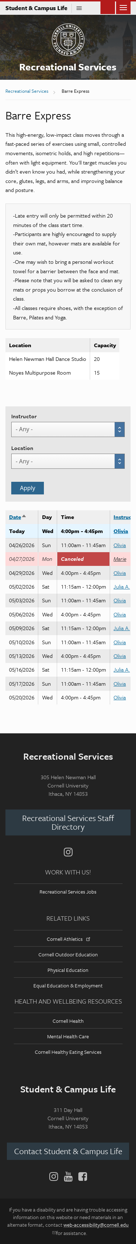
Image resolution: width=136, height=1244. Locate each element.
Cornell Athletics (68, 939)
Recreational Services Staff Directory (68, 822)
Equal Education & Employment (68, 985)
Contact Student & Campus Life (68, 1151)
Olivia (121, 531)
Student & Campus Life (38, 8)
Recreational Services (67, 67)
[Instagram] (68, 852)
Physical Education (68, 970)
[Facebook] (81, 1176)
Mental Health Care (68, 1036)
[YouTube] (68, 1176)
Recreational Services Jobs (68, 891)
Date (18, 517)
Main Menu (123, 7)
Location (22, 448)
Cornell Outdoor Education (68, 954)
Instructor (24, 416)
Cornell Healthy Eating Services (68, 1052)
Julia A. (122, 586)
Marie (120, 559)
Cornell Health (68, 1021)
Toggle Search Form (107, 7)
